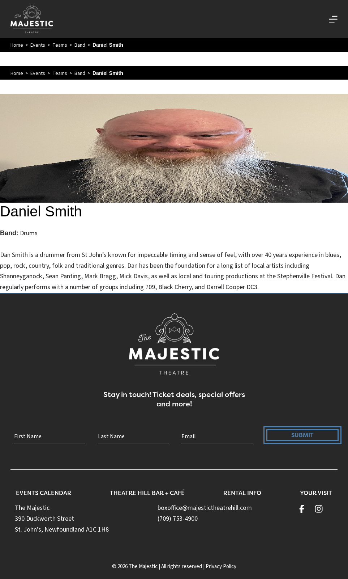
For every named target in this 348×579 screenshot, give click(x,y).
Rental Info (242, 493)
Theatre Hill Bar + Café (147, 493)
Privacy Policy (221, 566)
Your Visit (316, 493)
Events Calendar (43, 493)
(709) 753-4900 (178, 518)
